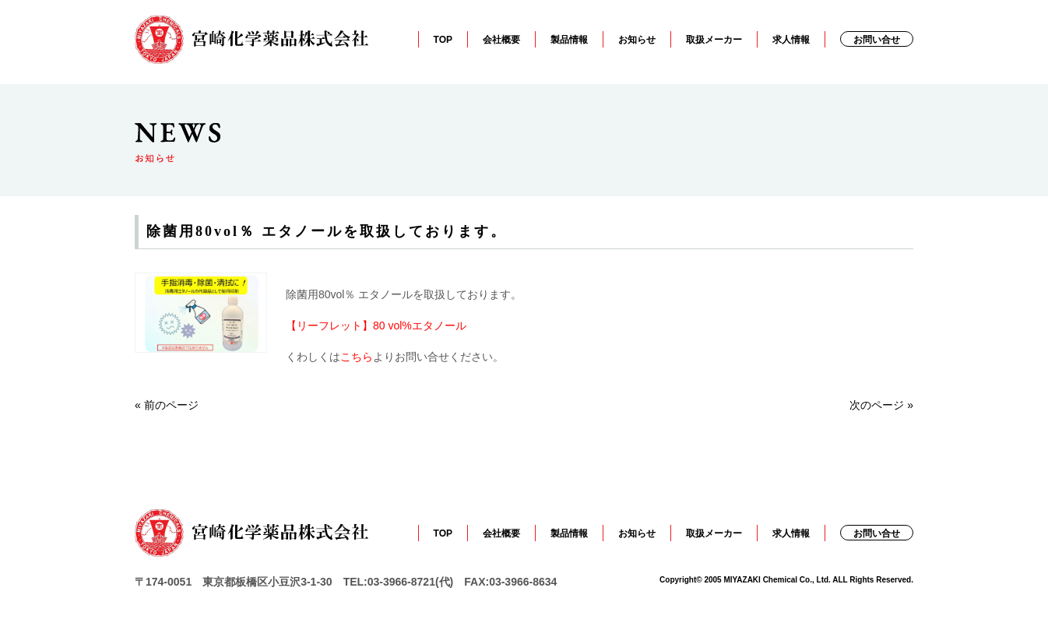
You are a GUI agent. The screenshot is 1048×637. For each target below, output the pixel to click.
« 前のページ (167, 405)
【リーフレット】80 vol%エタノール (376, 325)
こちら (356, 356)
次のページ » (881, 405)
